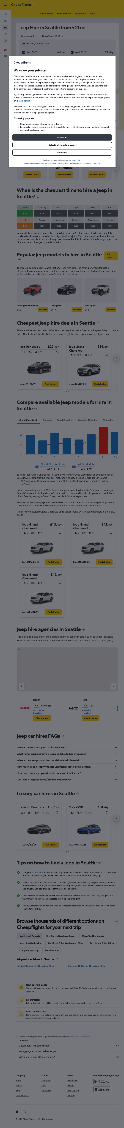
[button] (62, 137)
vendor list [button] (25, 100)
